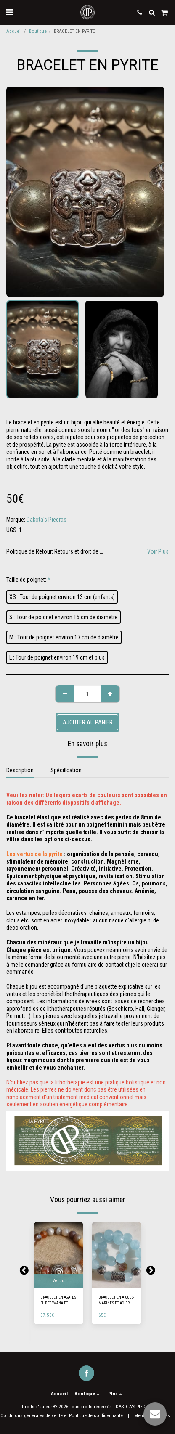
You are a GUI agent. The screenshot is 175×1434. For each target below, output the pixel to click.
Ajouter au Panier (88, 722)
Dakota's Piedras (46, 519)
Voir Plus (158, 551)
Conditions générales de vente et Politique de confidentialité (61, 1415)
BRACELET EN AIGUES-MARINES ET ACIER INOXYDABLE (116, 1300)
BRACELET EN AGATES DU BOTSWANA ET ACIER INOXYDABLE (58, 1300)
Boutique (38, 31)
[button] (9, 12)
